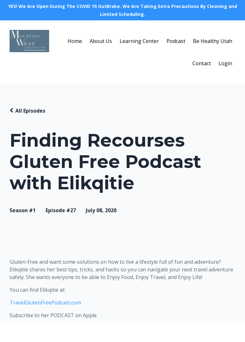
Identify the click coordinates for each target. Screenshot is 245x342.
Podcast (176, 41)
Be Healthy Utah (212, 41)
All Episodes (30, 110)
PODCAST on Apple (73, 315)
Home (75, 41)
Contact (201, 63)
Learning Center (139, 41)
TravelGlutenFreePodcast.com (45, 302)
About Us (101, 41)
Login (225, 63)
